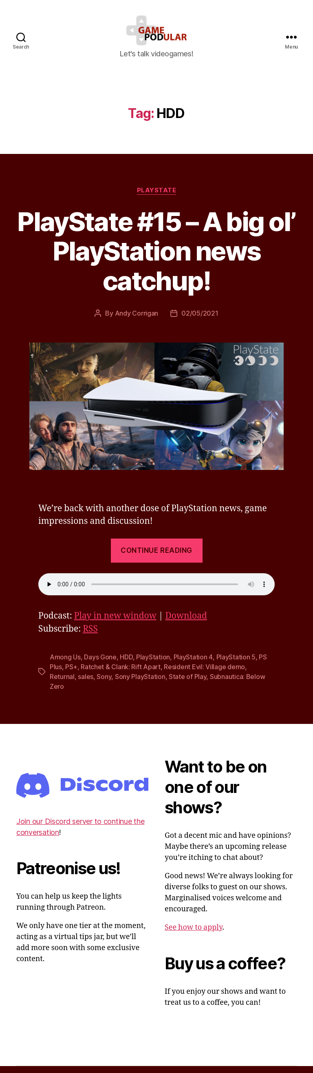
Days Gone (100, 664)
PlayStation (153, 664)
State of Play (188, 683)
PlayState (156, 196)
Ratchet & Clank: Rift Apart (121, 674)
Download (186, 622)
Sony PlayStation (140, 683)
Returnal (62, 683)
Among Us (65, 664)
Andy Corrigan (137, 320)
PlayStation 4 (193, 664)
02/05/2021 (199, 320)
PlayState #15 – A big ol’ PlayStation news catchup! (156, 257)
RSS (90, 635)
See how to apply (193, 934)
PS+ (71, 674)
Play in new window (115, 622)
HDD (126, 664)
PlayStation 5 (236, 664)
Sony (104, 683)
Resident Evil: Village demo (204, 674)
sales (85, 683)
